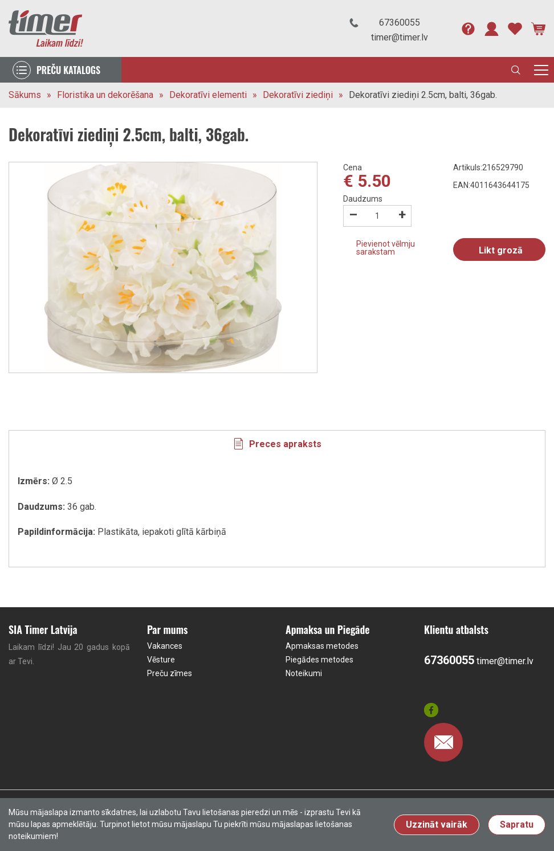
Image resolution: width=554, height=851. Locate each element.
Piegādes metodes (319, 659)
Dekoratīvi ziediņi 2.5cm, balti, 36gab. (423, 94)
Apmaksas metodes (322, 645)
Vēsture (161, 659)
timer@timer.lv (399, 37)
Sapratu (516, 824)
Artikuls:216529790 (488, 167)
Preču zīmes (169, 673)
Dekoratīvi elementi (208, 94)
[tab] (277, 444)
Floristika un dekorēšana (105, 94)
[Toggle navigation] (541, 70)
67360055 (399, 22)
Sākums (25, 94)
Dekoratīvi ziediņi (298, 94)
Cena (352, 167)
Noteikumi (304, 673)
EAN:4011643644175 (491, 185)
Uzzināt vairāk (436, 824)
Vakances (164, 645)
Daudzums (362, 198)
